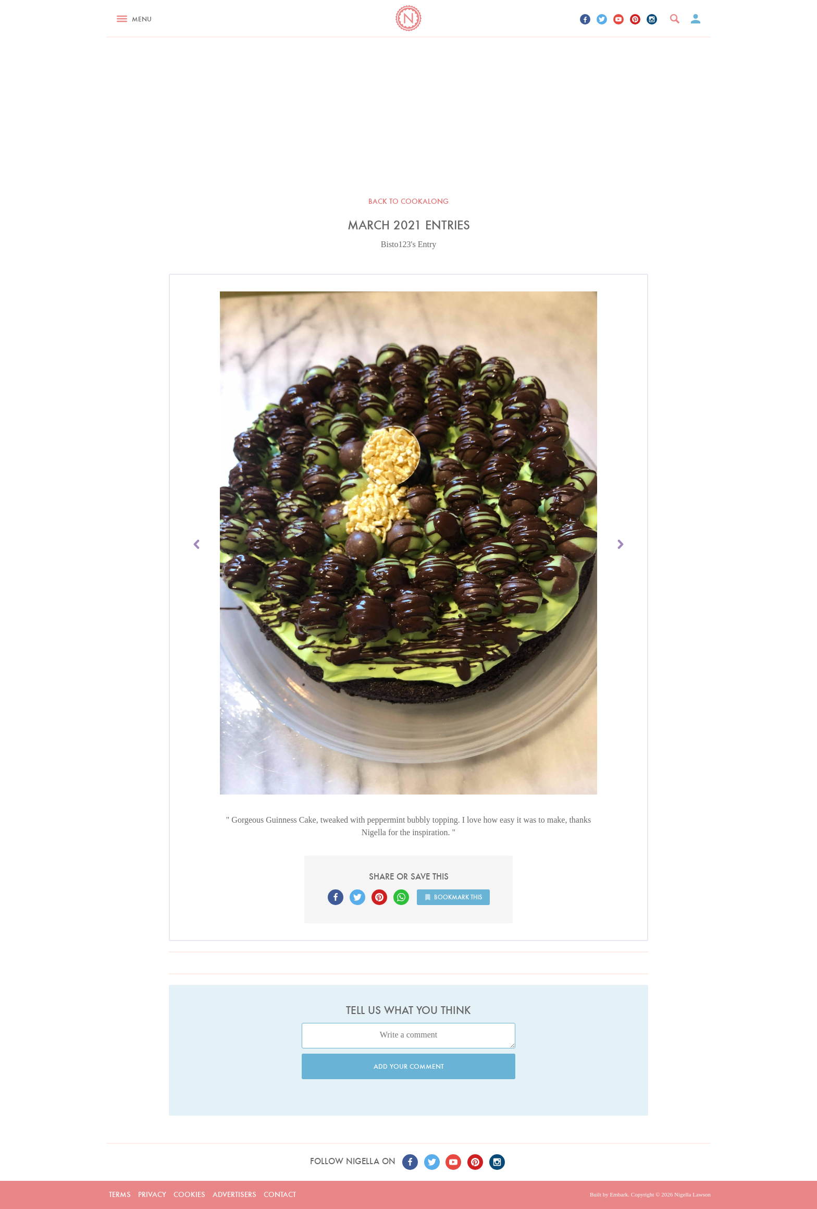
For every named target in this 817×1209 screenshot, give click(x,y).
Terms (120, 1194)
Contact (280, 1194)
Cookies (189, 1194)
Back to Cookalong (408, 201)
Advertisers (234, 1194)
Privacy (152, 1194)
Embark (619, 1194)
